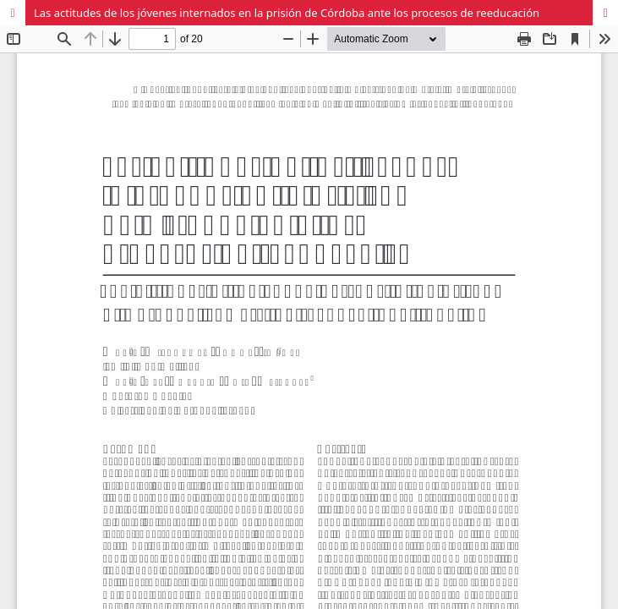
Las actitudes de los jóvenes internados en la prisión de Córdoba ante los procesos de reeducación (286, 12)
